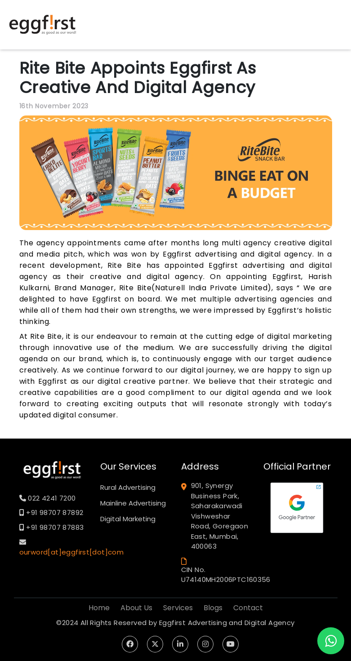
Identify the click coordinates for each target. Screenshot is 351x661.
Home (99, 608)
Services (178, 608)
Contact (248, 608)
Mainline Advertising (133, 503)
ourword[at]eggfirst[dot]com (71, 552)
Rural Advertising (128, 487)
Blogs (213, 608)
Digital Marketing (128, 518)
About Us (136, 608)
